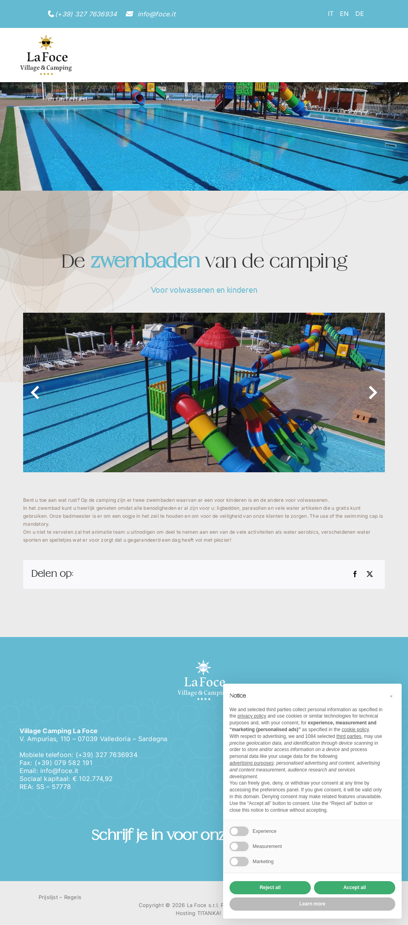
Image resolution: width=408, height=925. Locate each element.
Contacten (363, 87)
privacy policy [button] (251, 716)
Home (31, 87)
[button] (391, 696)
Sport (199, 87)
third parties (348, 736)
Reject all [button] (270, 887)
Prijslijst (48, 897)
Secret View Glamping (118, 87)
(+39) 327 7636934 (86, 14)
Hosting (186, 913)
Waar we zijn (321, 87)
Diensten (169, 87)
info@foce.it (155, 14)
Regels (72, 897)
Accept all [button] (354, 887)
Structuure (65, 87)
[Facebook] (355, 574)
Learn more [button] (312, 904)
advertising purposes (252, 763)
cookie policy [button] (355, 729)
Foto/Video (233, 87)
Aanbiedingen (276, 87)
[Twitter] (370, 574)
